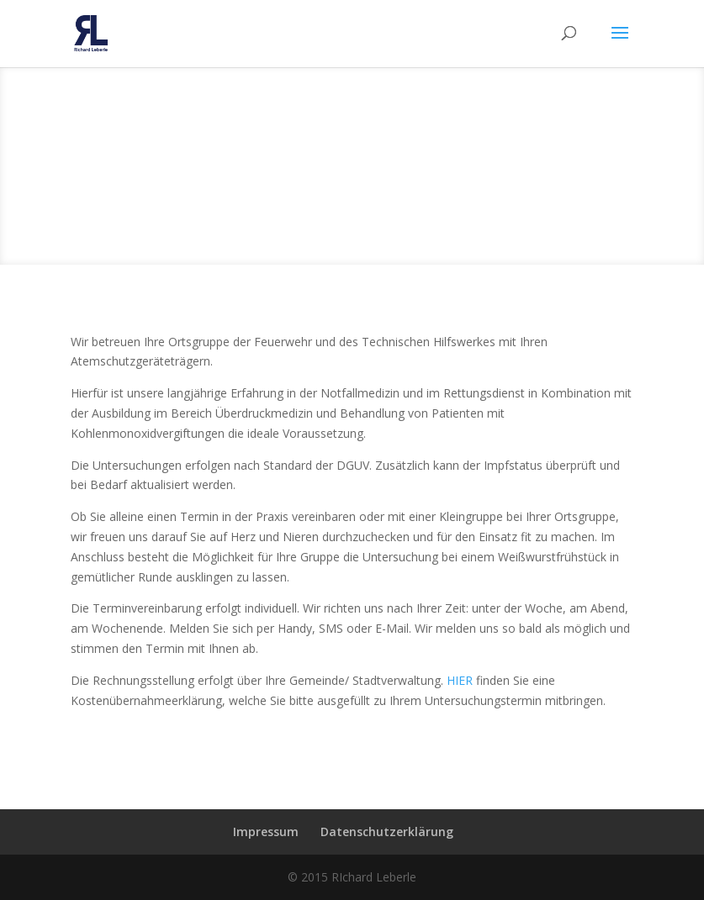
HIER (461, 680)
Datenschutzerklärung (386, 831)
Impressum (266, 831)
